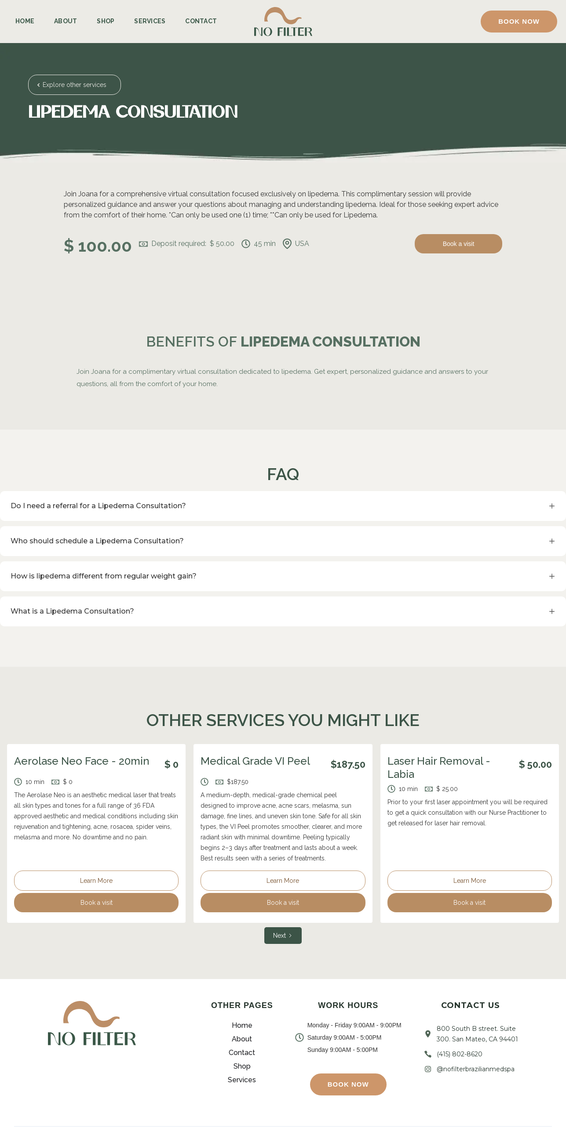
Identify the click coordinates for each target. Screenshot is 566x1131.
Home (24, 21)
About (65, 21)
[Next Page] (283, 935)
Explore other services (74, 84)
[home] (283, 21)
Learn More (96, 880)
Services (149, 21)
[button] (519, 22)
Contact (201, 21)
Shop (105, 21)
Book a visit (459, 243)
